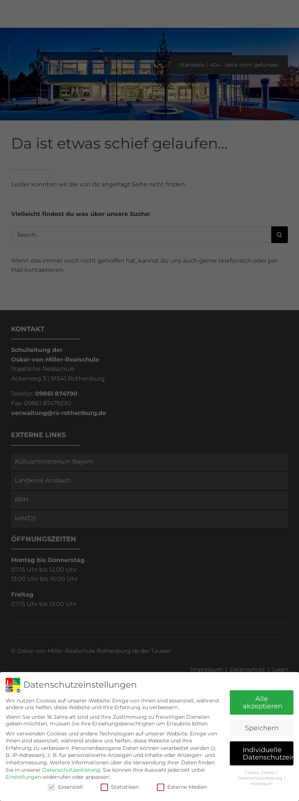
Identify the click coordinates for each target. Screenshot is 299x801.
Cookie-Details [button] (260, 772)
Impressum (261, 783)
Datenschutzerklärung (71, 770)
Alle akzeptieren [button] (262, 702)
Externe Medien (182, 787)
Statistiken (120, 787)
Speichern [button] (262, 728)
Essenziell (65, 787)
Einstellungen (23, 777)
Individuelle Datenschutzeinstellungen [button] (268, 753)
